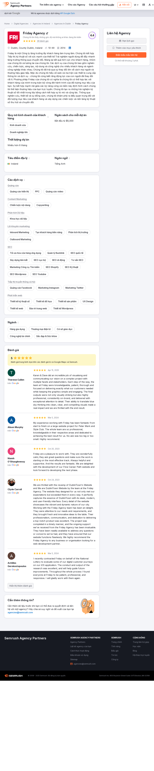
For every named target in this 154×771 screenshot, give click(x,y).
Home (7, 23)
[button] (136, 5)
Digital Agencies (21, 23)
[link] (76, 5)
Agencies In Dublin (62, 23)
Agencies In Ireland (41, 23)
